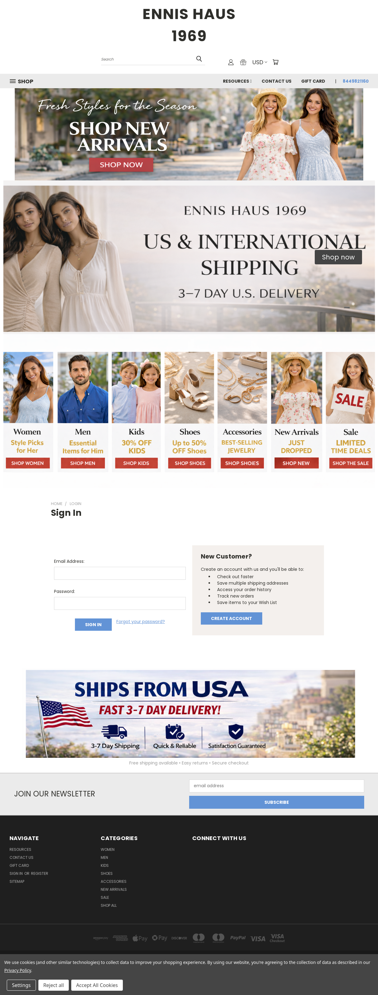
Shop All (109, 905)
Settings (21, 985)
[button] (338, 257)
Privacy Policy (17, 970)
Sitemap (17, 881)
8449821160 (356, 81)
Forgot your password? (140, 621)
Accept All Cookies (97, 985)
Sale (105, 897)
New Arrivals (114, 889)
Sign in (17, 873)
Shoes (107, 873)
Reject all (53, 985)
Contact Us (276, 81)
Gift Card (313, 81)
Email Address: (69, 561)
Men (104, 857)
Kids (105, 865)
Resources (237, 81)
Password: (64, 591)
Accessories (114, 881)
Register (39, 873)
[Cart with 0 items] (275, 62)
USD (259, 62)
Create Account (231, 618)
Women (108, 849)
